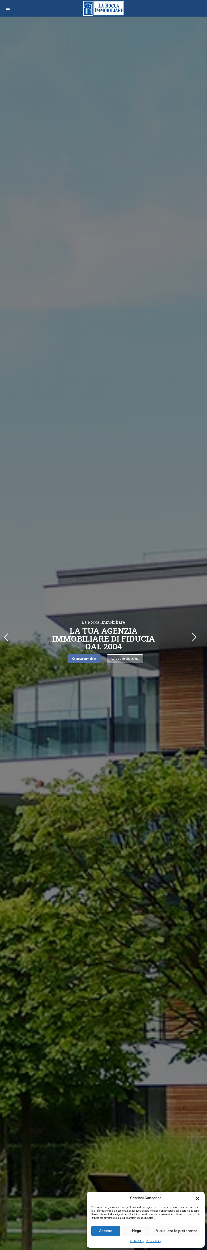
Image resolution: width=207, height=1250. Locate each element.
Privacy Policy (153, 1241)
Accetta (105, 1231)
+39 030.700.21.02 (125, 659)
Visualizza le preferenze (176, 1231)
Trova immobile (84, 659)
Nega (136, 1231)
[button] (197, 1198)
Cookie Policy (137, 1241)
